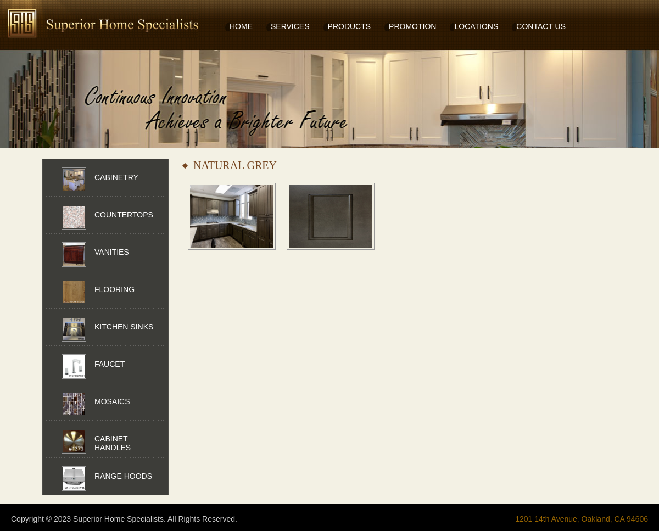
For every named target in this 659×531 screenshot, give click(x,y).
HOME (241, 26)
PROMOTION (412, 26)
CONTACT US (541, 26)
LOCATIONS (476, 26)
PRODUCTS (349, 26)
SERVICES (290, 26)
